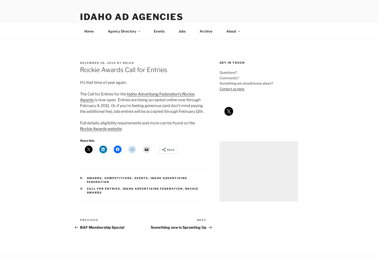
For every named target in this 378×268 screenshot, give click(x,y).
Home (89, 31)
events (141, 178)
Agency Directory (124, 31)
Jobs (182, 31)
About (233, 31)
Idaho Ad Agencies (131, 17)
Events (159, 31)
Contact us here (232, 89)
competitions (118, 178)
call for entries (104, 188)
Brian (128, 63)
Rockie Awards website (101, 129)
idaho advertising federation (153, 188)
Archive (206, 31)
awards (94, 178)
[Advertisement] (259, 171)
